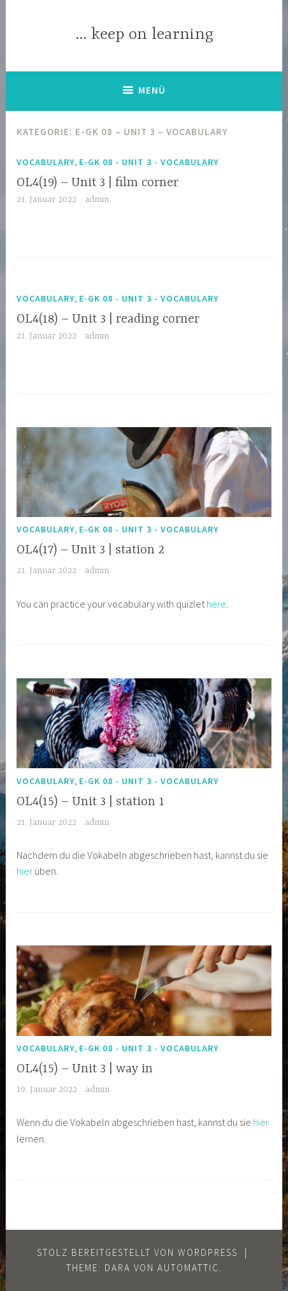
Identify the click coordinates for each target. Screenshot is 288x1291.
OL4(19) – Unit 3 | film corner (97, 182)
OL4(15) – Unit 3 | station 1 (90, 801)
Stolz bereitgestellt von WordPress (137, 1252)
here (216, 603)
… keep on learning (144, 35)
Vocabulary (46, 162)
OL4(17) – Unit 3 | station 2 (90, 550)
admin (97, 199)
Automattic (188, 1268)
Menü (152, 90)
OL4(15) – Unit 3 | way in (85, 1068)
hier (24, 870)
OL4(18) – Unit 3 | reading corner (108, 319)
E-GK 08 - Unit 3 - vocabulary (149, 162)
